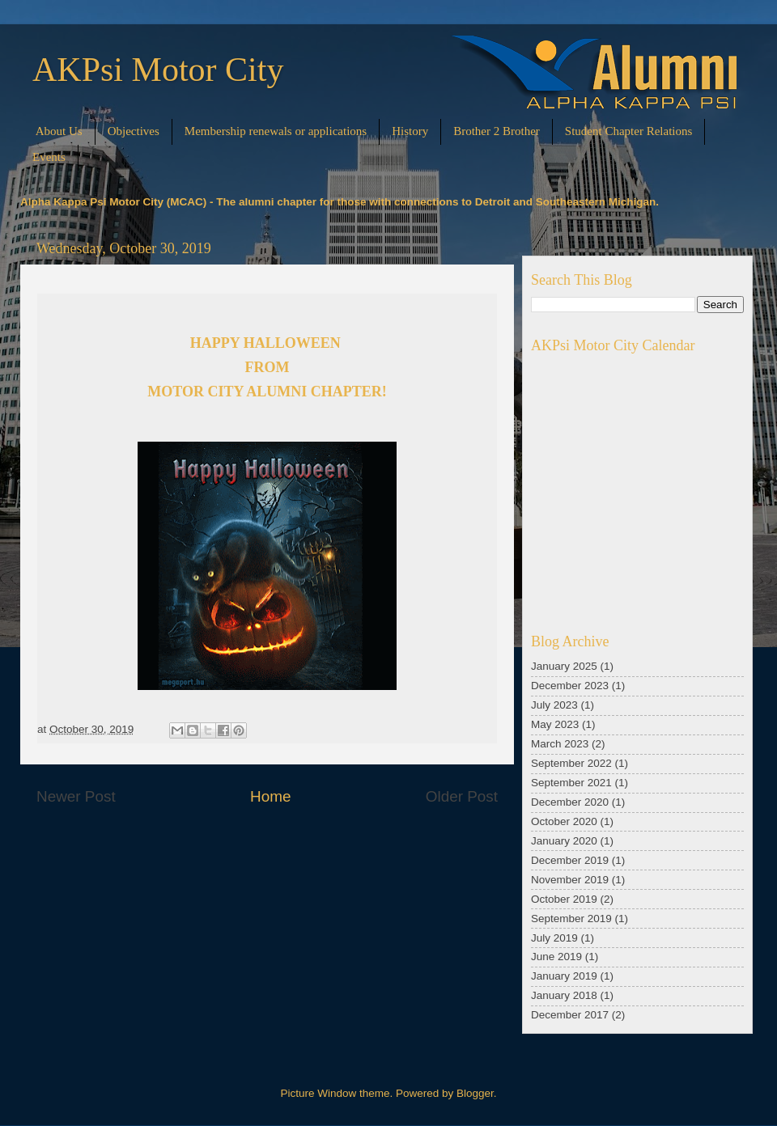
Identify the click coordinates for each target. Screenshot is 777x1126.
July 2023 (554, 705)
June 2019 (556, 956)
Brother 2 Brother (496, 131)
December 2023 (570, 685)
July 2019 (554, 938)
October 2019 (564, 899)
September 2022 (571, 763)
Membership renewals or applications (276, 131)
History (410, 131)
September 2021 (571, 783)
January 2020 (564, 841)
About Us (59, 131)
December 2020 (570, 802)
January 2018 (564, 995)
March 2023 (559, 744)
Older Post (462, 796)
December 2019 (570, 860)
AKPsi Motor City (157, 69)
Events (49, 156)
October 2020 (564, 821)
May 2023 (555, 724)
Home (270, 796)
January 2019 (564, 976)
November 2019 (570, 880)
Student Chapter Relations (628, 131)
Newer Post (76, 796)
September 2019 (571, 918)
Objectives (133, 131)
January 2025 (564, 666)
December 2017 (570, 1015)
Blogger (475, 1093)
